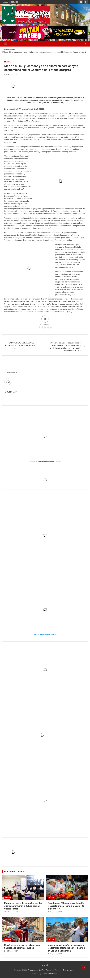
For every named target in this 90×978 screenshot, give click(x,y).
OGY (16, 74)
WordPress (52, 974)
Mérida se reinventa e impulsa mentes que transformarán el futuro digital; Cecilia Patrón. (23, 906)
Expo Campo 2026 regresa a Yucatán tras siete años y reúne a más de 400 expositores (66, 906)
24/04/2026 (52, 912)
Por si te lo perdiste (15, 871)
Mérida (7, 62)
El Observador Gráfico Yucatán (40, 970)
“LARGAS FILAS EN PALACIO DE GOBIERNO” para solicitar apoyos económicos (22, 345)
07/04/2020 (8, 74)
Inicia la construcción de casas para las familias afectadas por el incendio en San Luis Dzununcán (66, 948)
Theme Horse (68, 970)
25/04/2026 (8, 912)
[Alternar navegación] (5, 44)
